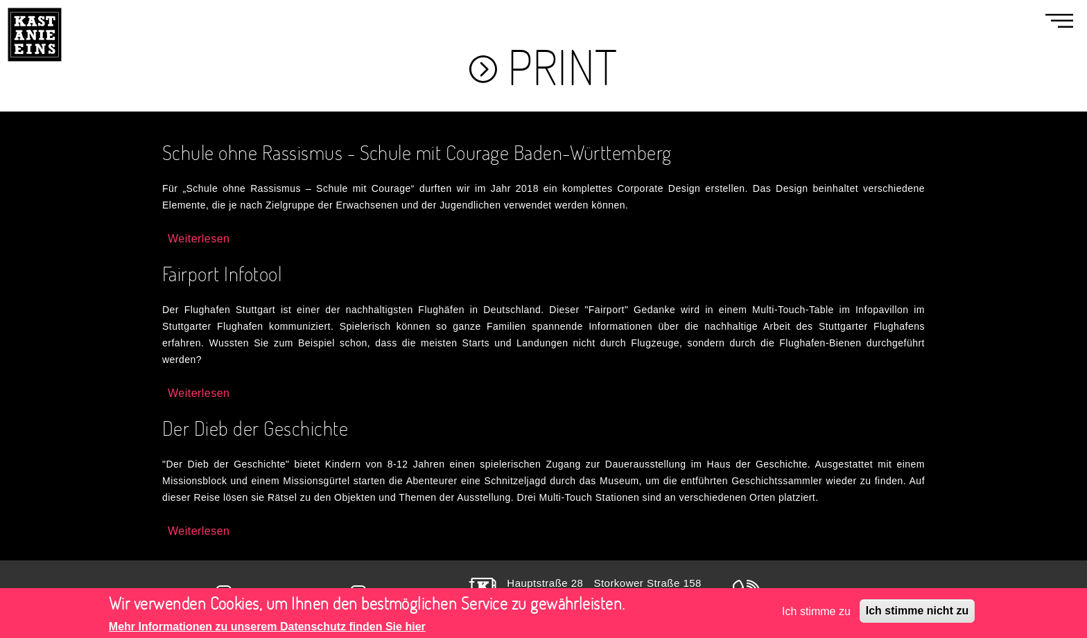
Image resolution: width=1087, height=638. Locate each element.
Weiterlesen (198, 238)
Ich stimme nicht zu (917, 616)
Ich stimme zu (816, 616)
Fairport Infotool (221, 273)
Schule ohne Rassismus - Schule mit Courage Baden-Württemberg (417, 152)
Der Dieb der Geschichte (255, 428)
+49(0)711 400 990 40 (825, 592)
